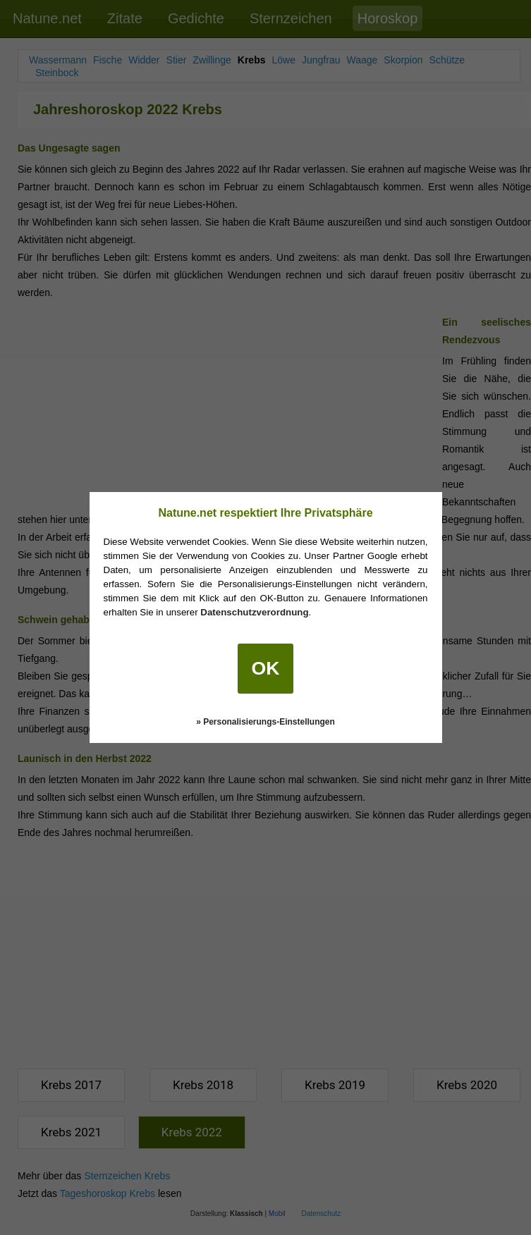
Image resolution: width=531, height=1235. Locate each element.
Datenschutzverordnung (254, 612)
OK (266, 668)
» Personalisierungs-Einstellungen (265, 722)
